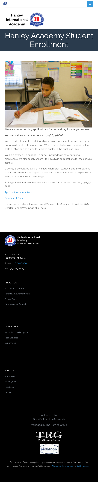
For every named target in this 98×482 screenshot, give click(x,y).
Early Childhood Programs (17, 332)
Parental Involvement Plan (17, 294)
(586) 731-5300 (83, 466)
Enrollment (10, 376)
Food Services (11, 338)
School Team (11, 299)
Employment (11, 381)
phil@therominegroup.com (62, 466)
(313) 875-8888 (19, 263)
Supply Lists (10, 343)
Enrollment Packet (15, 198)
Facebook (9, 387)
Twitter (8, 392)
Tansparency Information (16, 304)
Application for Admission (19, 192)
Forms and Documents (16, 288)
